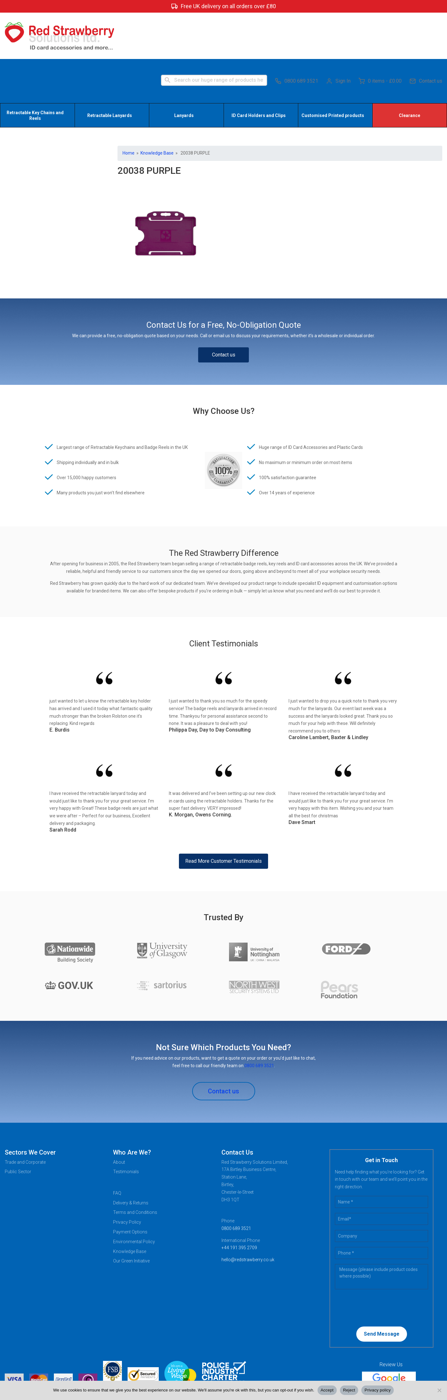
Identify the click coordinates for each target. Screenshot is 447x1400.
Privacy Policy (127, 1176)
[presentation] (375, 1261)
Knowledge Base (157, 107)
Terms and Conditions (135, 1167)
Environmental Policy (134, 1196)
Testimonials (126, 1126)
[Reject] (439, 1390)
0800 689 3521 (296, 35)
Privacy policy (377, 1390)
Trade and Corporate (25, 1116)
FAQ (117, 1147)
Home (129, 107)
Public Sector (18, 1126)
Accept (327, 1390)
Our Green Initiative (131, 1215)
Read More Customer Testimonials (223, 816)
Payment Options (130, 1186)
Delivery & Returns (130, 1157)
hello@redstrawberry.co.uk (247, 1214)
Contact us (426, 35)
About (119, 1116)
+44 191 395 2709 (239, 1202)
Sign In (338, 35)
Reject (349, 1390)
